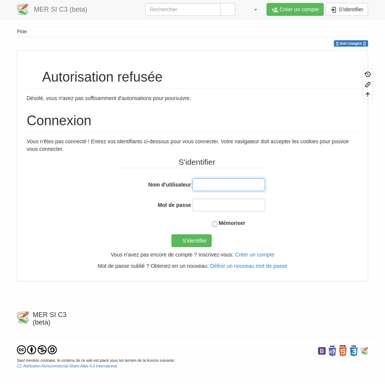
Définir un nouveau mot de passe (248, 266)
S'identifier (194, 241)
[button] (252, 9)
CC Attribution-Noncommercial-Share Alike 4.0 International (67, 366)
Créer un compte (254, 255)
